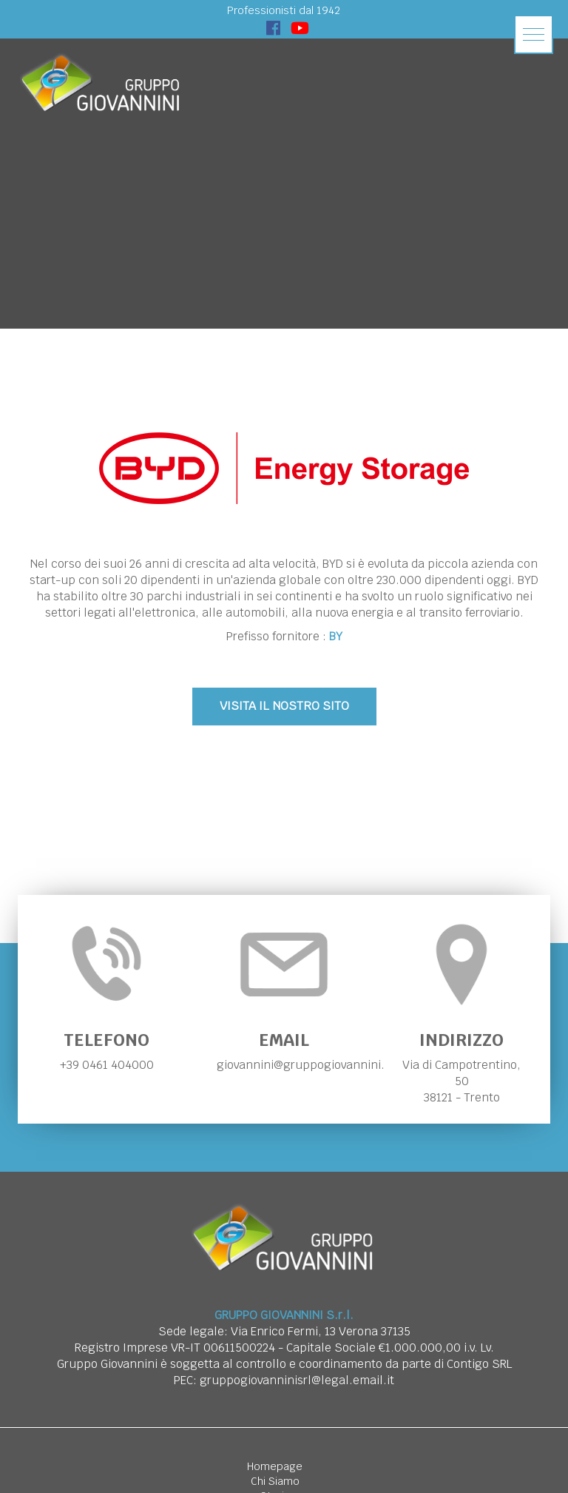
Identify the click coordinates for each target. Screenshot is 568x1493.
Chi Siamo (275, 1481)
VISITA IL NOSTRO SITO (284, 706)
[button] (533, 34)
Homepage (274, 1466)
